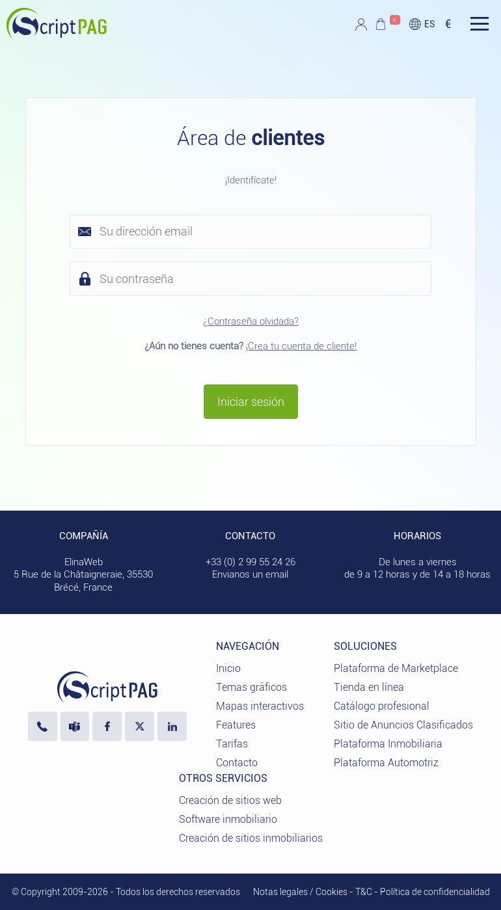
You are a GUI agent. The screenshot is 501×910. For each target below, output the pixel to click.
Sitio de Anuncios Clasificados (403, 725)
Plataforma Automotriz (386, 762)
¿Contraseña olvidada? (251, 321)
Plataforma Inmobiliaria (388, 744)
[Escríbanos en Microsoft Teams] (75, 726)
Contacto (237, 762)
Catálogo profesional (381, 706)
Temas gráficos (251, 687)
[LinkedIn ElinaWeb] (172, 726)
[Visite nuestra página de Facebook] (107, 726)
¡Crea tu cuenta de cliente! (301, 346)
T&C (363, 892)
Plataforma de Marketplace (396, 668)
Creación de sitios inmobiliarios (251, 838)
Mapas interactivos (260, 706)
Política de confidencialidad (435, 892)
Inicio (228, 668)
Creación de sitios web (230, 800)
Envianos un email (250, 574)
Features (236, 725)
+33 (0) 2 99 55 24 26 (250, 562)
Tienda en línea (369, 687)
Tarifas (232, 744)
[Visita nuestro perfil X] (139, 726)
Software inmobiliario (228, 819)
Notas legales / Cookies (300, 892)
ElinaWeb (83, 562)
